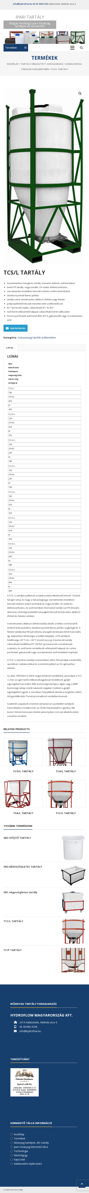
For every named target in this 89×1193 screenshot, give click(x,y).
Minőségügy (21, 1155)
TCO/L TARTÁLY (23, 771)
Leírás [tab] (9, 347)
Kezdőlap (13, 63)
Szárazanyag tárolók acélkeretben (37, 337)
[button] (80, 93)
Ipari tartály (30, 17)
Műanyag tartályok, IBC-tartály (31, 1142)
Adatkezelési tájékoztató (28, 1163)
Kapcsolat (19, 1159)
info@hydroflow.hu (22, 3)
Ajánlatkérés (15, 328)
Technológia (21, 1151)
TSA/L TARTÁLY (23, 813)
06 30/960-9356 (28, 1026)
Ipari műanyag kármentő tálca (31, 1147)
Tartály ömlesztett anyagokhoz (42, 63)
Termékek (19, 1138)
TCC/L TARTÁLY (66, 813)
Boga (21, 1190)
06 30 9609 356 (40, 3)
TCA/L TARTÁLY (66, 771)
